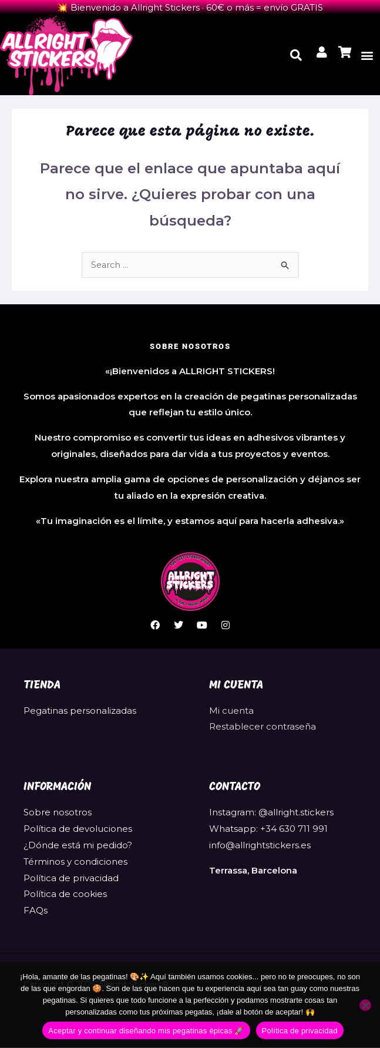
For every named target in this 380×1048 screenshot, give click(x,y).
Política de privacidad (71, 878)
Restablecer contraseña (262, 727)
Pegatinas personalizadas (79, 711)
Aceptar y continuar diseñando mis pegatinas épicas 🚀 (146, 1030)
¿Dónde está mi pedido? (77, 845)
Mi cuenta (231, 711)
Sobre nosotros (57, 812)
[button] (367, 55)
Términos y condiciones (75, 862)
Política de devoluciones (77, 829)
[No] (365, 1005)
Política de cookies (65, 894)
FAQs (35, 910)
